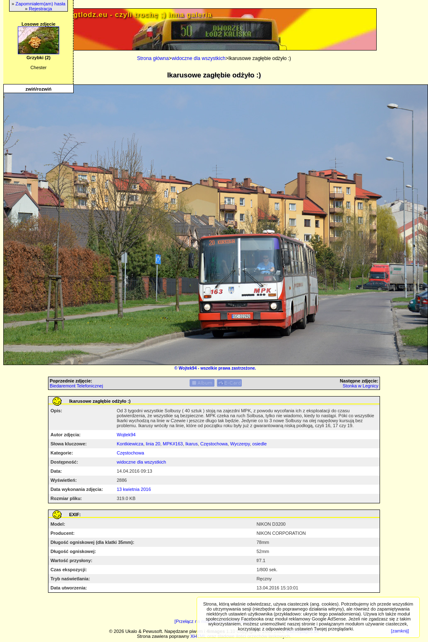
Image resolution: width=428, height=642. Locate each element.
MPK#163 (173, 443)
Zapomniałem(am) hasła (40, 3)
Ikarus (191, 443)
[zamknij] (400, 630)
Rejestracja (40, 8)
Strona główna (153, 58)
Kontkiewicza (130, 443)
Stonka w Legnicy (360, 385)
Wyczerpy (240, 443)
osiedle (259, 443)
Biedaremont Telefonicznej (76, 385)
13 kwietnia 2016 (134, 489)
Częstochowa (214, 443)
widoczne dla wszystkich (199, 58)
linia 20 (153, 443)
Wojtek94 (188, 368)
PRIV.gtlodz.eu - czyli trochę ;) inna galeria (133, 15)
